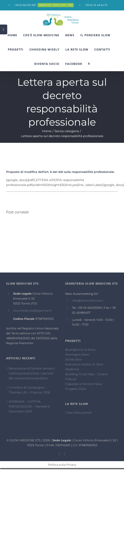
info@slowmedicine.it (87, 300)
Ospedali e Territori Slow (83, 384)
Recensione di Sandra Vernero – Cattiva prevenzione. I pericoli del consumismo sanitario (33, 373)
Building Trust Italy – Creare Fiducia (86, 376)
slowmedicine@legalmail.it (32, 310)
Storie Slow (73, 359)
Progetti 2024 (75, 389)
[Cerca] (89, 64)
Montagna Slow (77, 354)
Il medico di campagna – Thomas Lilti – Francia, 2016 (29, 389)
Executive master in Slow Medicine (84, 366)
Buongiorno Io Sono (80, 349)
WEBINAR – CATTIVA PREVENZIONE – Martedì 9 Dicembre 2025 (29, 406)
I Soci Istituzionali (78, 412)
